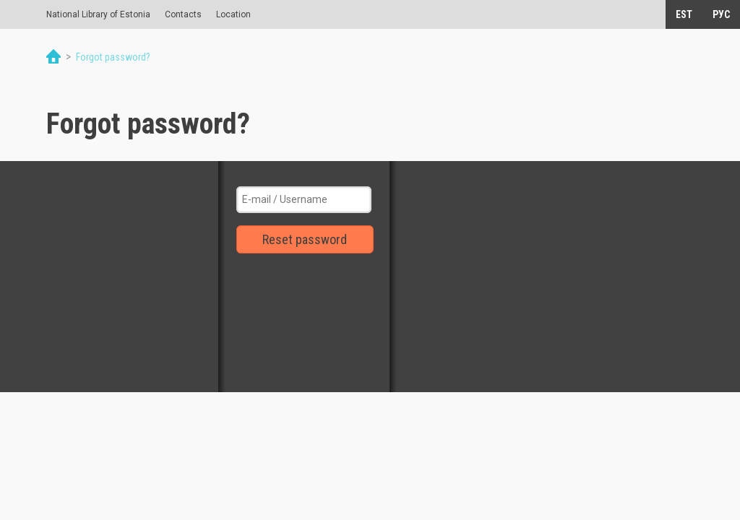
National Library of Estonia (98, 14)
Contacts (183, 14)
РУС (721, 14)
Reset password (304, 239)
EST (684, 14)
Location (233, 14)
